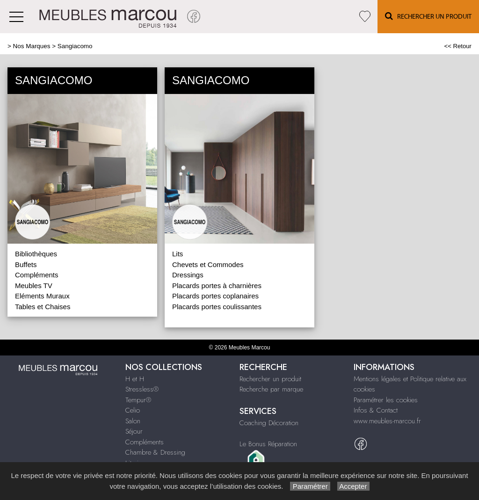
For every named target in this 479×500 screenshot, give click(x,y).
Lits (177, 254)
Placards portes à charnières (216, 286)
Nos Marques (32, 46)
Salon (132, 421)
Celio (132, 410)
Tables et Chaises (42, 307)
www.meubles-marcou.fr (387, 421)
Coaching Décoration (269, 423)
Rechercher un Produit (428, 16)
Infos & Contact (376, 410)
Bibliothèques (36, 254)
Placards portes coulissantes (216, 307)
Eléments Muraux (42, 296)
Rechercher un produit (270, 379)
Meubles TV (33, 286)
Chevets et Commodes (208, 264)
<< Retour (458, 46)
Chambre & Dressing (155, 452)
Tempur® (138, 400)
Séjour (134, 431)
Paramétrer (309, 486)
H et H (134, 379)
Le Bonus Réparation (268, 444)
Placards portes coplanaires (215, 296)
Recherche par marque (271, 389)
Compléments (36, 275)
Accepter (353, 486)
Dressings (187, 275)
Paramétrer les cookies (386, 400)
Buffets (25, 264)
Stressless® (142, 389)
